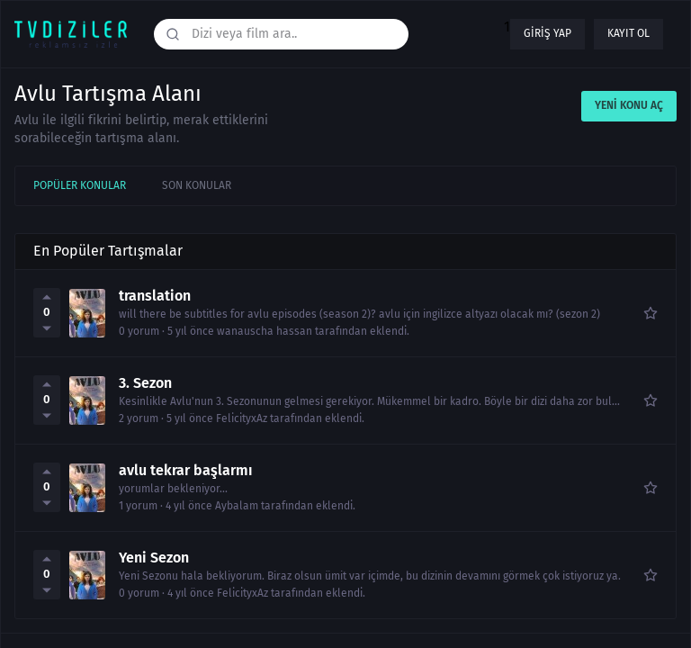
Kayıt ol (628, 33)
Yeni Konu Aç (629, 105)
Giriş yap (547, 33)
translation (155, 296)
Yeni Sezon (154, 558)
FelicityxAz (241, 419)
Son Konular (196, 185)
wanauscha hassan (264, 332)
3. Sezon (145, 383)
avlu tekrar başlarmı (186, 471)
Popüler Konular (79, 185)
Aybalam (236, 506)
